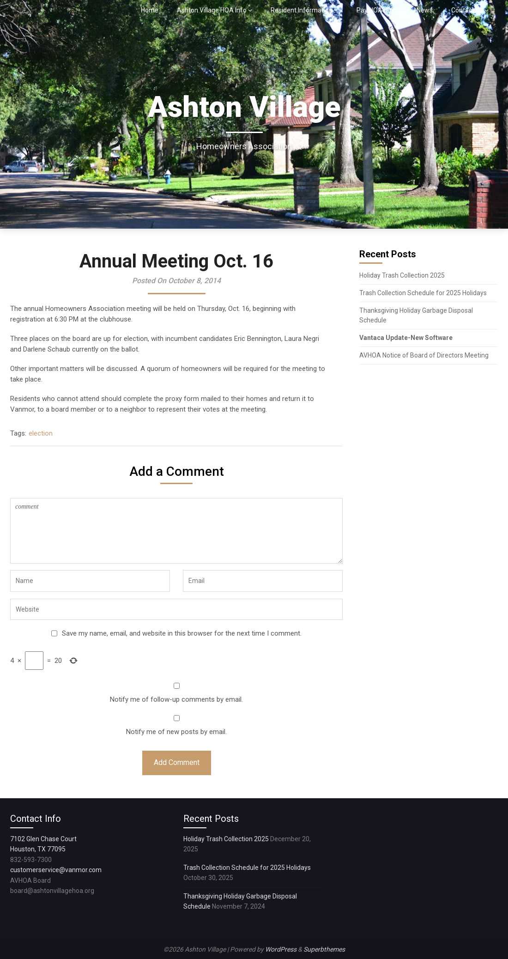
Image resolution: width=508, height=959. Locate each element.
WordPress (280, 949)
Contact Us (467, 10)
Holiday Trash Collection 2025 (402, 275)
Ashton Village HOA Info (212, 10)
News (425, 10)
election (41, 433)
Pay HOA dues (377, 10)
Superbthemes (324, 949)
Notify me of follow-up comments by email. (176, 699)
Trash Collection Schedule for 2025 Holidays (423, 293)
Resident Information (302, 10)
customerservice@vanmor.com (56, 870)
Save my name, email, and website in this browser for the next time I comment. (182, 633)
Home (149, 10)
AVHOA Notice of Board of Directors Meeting (424, 355)
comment (176, 531)
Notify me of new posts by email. (176, 732)
